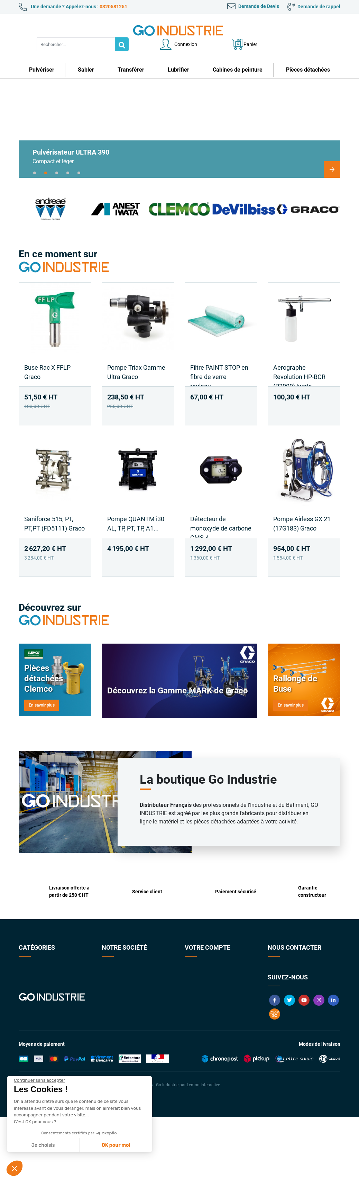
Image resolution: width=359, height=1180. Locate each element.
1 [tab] (35, 159)
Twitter (289, 1063)
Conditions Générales (124, 975)
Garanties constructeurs (128, 994)
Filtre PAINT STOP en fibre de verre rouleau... (219, 363)
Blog (274, 1076)
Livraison (111, 1014)
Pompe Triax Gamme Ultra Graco (136, 358)
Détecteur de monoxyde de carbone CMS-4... (220, 514)
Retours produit (201, 965)
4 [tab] (68, 159)
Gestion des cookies (206, 1023)
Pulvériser (29, 956)
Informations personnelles (213, 956)
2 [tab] (46, 159)
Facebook (274, 1063)
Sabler (25, 965)
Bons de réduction (204, 1004)
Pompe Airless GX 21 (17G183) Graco (302, 509)
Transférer (30, 975)
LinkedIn (333, 1063)
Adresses (194, 994)
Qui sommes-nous (121, 965)
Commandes (198, 975)
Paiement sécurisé (121, 985)
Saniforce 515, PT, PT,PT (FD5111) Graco (54, 509)
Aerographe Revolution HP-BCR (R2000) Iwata (299, 363)
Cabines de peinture (40, 994)
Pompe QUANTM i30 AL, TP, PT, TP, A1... (135, 509)
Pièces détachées (37, 1004)
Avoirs (191, 985)
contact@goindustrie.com (310, 1016)
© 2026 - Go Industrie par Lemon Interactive (179, 1147)
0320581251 (113, 6)
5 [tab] (79, 159)
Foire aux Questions (123, 1004)
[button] (14, 1168)
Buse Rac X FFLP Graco (47, 358)
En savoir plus (42, 691)
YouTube (304, 1063)
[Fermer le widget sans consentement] (39, 1080)
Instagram (318, 1063)
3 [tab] (57, 159)
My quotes (196, 1014)
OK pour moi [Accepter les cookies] (116, 1145)
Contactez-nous (119, 956)
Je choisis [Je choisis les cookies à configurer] (43, 1145)
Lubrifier (28, 985)
